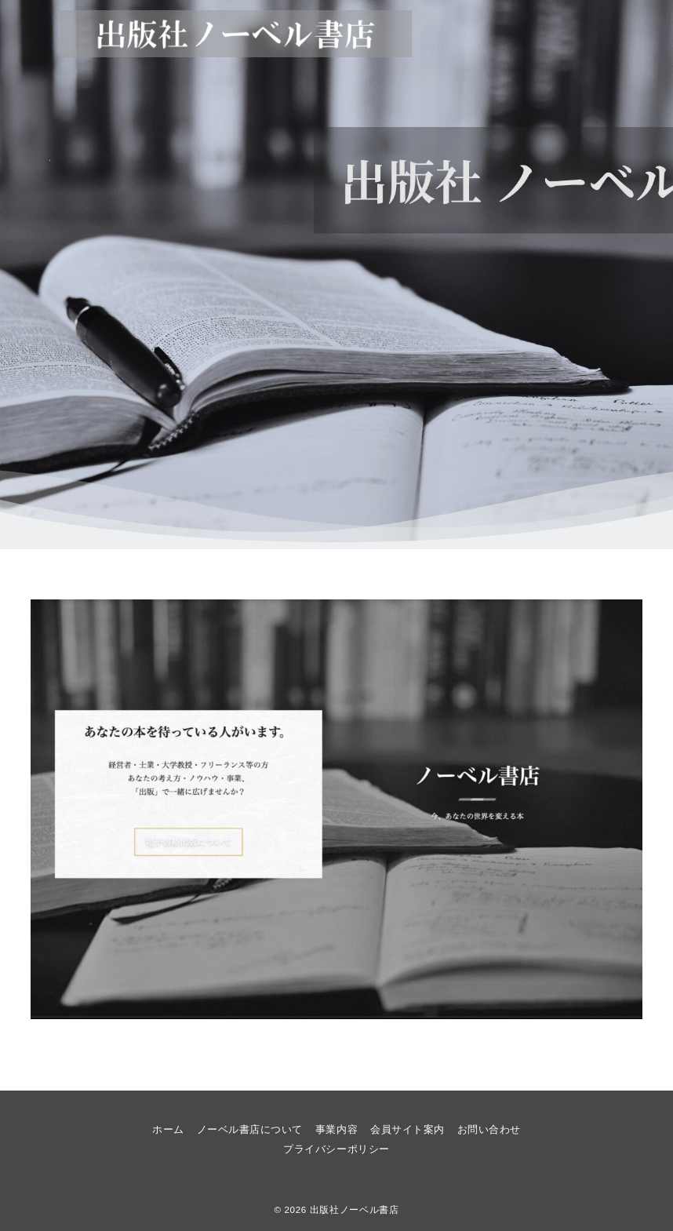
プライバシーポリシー (336, 1149)
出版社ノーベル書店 (354, 1209)
